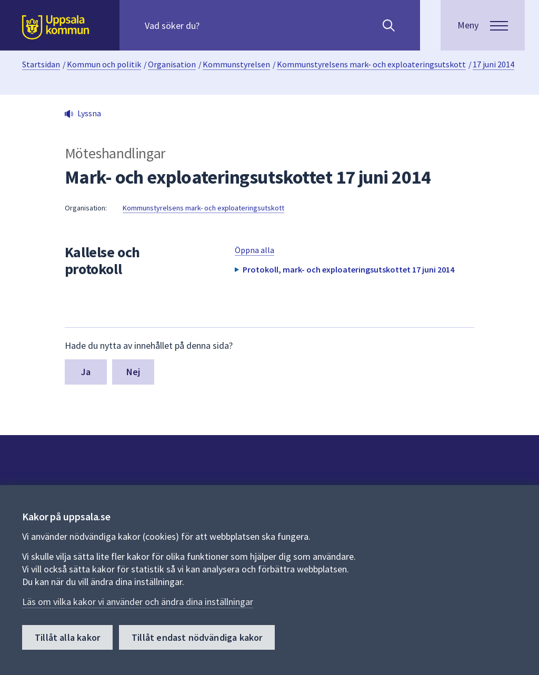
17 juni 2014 (493, 64)
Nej (133, 372)
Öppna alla (254, 250)
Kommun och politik (104, 64)
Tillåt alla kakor (67, 638)
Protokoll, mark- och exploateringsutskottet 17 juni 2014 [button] (348, 269)
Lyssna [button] (89, 113)
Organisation (172, 64)
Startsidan (41, 64)
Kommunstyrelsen (236, 64)
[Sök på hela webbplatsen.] (212, 25)
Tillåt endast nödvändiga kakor (197, 638)
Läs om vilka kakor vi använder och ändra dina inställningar (137, 602)
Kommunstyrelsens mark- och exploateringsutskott (371, 64)
